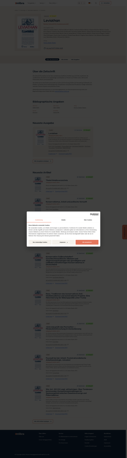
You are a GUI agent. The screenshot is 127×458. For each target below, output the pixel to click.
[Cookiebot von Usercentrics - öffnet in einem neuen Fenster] (91, 214)
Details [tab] (63, 220)
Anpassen (64, 242)
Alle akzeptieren (87, 242)
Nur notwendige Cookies (40, 242)
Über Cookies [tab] (88, 220)
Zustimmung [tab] (39, 220)
